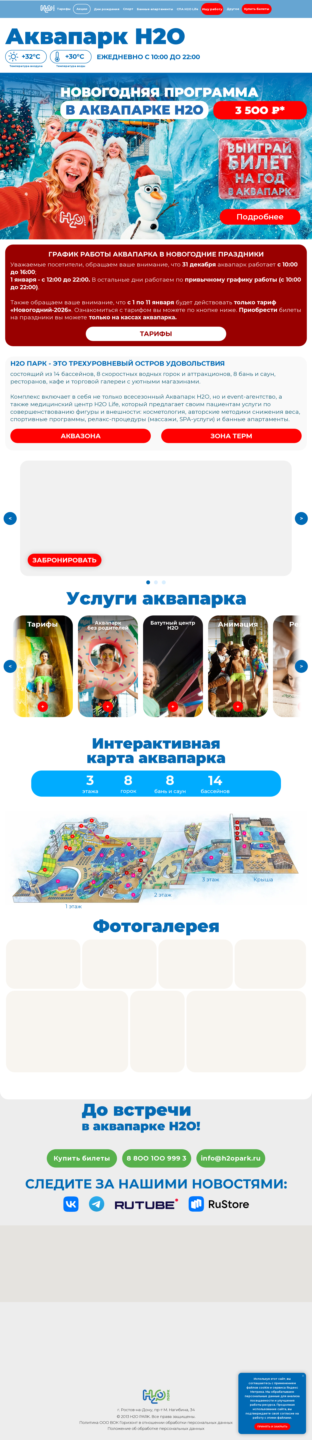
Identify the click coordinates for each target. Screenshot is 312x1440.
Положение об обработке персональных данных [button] (156, 1428)
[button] (257, 9)
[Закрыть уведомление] (303, 1376)
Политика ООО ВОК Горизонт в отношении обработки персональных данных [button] (156, 1422)
